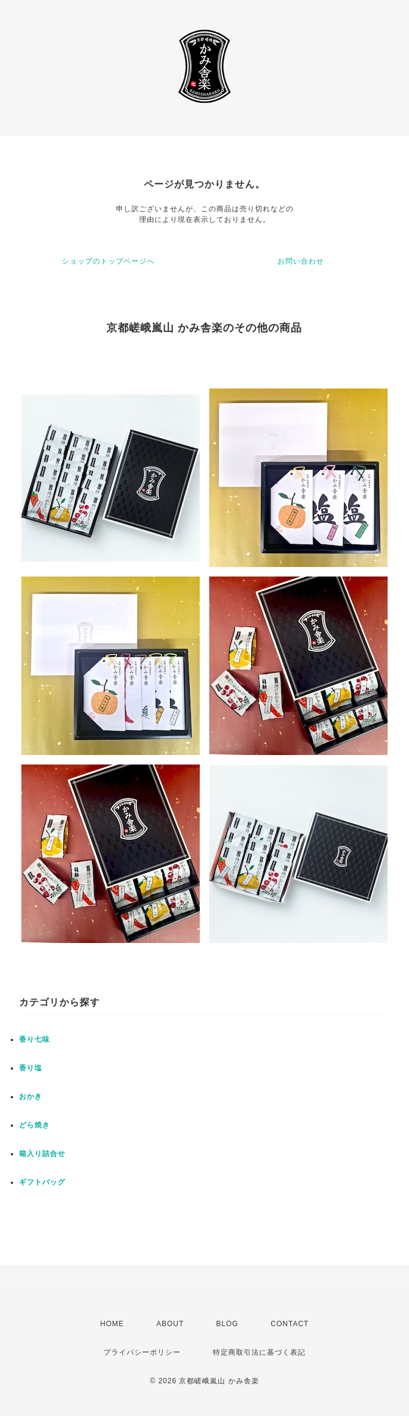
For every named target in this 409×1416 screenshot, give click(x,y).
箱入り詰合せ (42, 1153)
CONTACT (289, 1324)
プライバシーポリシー (142, 1352)
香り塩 (30, 1068)
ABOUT (170, 1324)
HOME (112, 1324)
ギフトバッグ (42, 1182)
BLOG (227, 1324)
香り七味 (34, 1039)
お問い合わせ (301, 261)
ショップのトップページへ (108, 261)
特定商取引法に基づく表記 (259, 1352)
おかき (30, 1096)
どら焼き (34, 1125)
